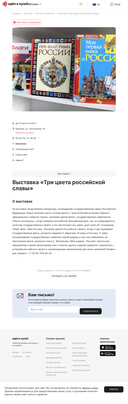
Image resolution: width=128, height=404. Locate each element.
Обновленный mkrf (25, 152)
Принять (113, 389)
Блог (28, 357)
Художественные (80, 366)
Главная (16, 16)
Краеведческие (53, 358)
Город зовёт (22, 157)
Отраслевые (78, 349)
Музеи (15, 353)
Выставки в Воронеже (48, 16)
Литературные (53, 363)
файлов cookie (91, 388)
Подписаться (90, 312)
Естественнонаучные (56, 349)
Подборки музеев (81, 371)
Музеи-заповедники (56, 368)
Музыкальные (79, 344)
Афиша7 (20, 163)
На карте (26, 353)
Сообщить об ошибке (64, 279)
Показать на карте (25, 135)
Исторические (53, 353)
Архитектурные (54, 344)
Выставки (28, 16)
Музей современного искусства (56, 374)
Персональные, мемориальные (79, 355)
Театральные (78, 361)
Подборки (17, 357)
